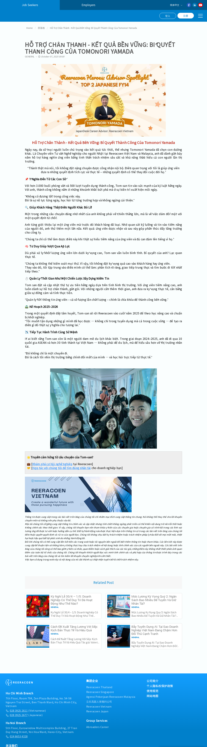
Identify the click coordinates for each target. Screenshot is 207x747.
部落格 (41, 27)
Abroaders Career (97, 726)
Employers (88, 5)
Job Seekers (30, 5)
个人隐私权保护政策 (160, 685)
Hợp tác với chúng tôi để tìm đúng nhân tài (61, 467)
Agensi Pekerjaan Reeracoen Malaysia (110, 696)
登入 (167, 16)
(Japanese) (24, 714)
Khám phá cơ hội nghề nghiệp (52, 463)
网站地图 (152, 695)
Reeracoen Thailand (99, 686)
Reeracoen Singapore (100, 691)
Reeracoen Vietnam (99, 705)
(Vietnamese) (26, 709)
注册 (185, 15)
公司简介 (152, 680)
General (29, 55)
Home (29, 27)
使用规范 (152, 690)
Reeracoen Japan (97, 710)
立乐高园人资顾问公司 (99, 700)
